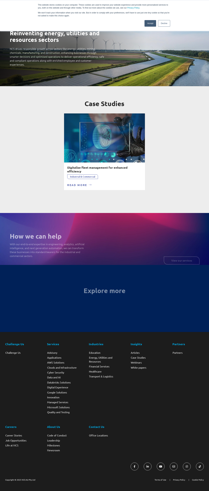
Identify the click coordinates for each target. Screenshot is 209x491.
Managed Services (57, 402)
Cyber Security (55, 372)
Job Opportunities (15, 440)
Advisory (52, 352)
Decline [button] (164, 23)
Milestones (53, 445)
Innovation (53, 397)
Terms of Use (160, 479)
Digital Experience (57, 387)
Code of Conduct (57, 435)
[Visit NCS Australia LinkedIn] (148, 466)
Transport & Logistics (101, 376)
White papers (138, 367)
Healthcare (95, 371)
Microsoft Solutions (58, 407)
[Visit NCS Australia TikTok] (200, 466)
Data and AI (54, 377)
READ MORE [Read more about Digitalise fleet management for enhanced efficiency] (77, 184)
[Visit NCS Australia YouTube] (161, 466)
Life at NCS (11, 445)
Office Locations (98, 435)
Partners (178, 352)
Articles (135, 352)
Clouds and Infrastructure (62, 367)
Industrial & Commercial (82, 176)
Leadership (53, 440)
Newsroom (53, 450)
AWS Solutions (55, 362)
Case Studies (138, 357)
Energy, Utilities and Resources (100, 359)
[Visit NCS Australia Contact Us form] (174, 466)
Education (94, 352)
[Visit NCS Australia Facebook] (134, 466)
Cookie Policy (198, 479)
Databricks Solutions (59, 382)
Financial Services (99, 366)
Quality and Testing (58, 412)
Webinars (136, 362)
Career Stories (13, 435)
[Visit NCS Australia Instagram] (187, 466)
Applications (54, 357)
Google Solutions (57, 392)
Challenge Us (13, 352)
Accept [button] (150, 23)
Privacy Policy (133, 8)
